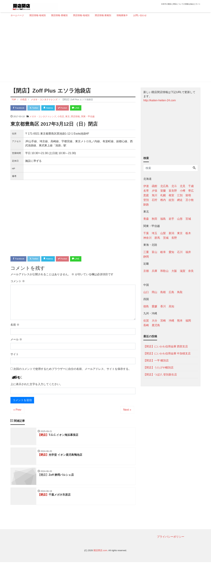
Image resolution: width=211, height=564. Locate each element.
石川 (180, 252)
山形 (180, 218)
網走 (180, 199)
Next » (127, 410)
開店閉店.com (100, 552)
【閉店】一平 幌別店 (156, 360)
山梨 (163, 233)
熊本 (180, 320)
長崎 (146, 325)
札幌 (163, 195)
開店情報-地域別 (37, 15)
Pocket (66, 108)
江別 (180, 195)
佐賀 (146, 320)
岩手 (171, 218)
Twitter (35, 108)
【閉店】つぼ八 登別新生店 (160, 374)
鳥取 (180, 292)
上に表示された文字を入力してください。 (36, 384)
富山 (154, 252)
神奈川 (147, 237)
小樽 (182, 190)
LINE (81, 108)
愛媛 (154, 306)
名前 (14, 325)
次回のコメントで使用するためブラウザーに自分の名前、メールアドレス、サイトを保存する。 (72, 369)
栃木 (188, 233)
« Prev (17, 410)
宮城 (188, 218)
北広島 (164, 186)
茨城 (166, 237)
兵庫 (154, 270)
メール (16, 340)
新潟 (171, 233)
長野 (174, 237)
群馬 (157, 237)
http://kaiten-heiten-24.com (159, 100)
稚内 (163, 199)
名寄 (146, 190)
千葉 (146, 233)
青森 (146, 218)
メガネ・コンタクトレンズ (42, 117)
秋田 (154, 218)
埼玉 (154, 233)
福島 (163, 218)
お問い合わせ (140, 15)
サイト (14, 354)
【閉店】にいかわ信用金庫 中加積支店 (167, 353)
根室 (171, 195)
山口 (146, 292)
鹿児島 (156, 325)
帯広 (191, 190)
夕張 (154, 190)
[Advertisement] (104, 51)
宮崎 (163, 320)
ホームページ (17, 15)
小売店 (60, 117)
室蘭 (163, 190)
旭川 (154, 195)
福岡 (188, 320)
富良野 (173, 190)
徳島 (146, 306)
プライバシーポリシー (170, 538)
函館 (154, 186)
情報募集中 (122, 15)
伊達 (146, 186)
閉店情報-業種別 (103, 15)
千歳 (191, 186)
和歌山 (164, 270)
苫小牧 (189, 199)
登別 (146, 199)
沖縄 (171, 320)
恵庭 (146, 195)
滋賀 (182, 270)
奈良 (191, 270)
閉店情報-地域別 (81, 15)
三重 (146, 252)
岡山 (154, 292)
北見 (182, 186)
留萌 (188, 195)
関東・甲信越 (88, 117)
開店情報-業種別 (59, 15)
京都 (146, 270)
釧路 (146, 204)
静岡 (146, 256)
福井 (188, 252)
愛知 (171, 252)
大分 (154, 320)
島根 (163, 292)
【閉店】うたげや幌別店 (158, 367)
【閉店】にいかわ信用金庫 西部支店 (165, 346)
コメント (17, 281)
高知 (171, 306)
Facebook (19, 108)
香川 (163, 306)
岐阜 (163, 252)
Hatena (51, 108)
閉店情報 (75, 117)
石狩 (154, 199)
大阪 (174, 270)
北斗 (174, 186)
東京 (67, 117)
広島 (171, 292)
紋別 (171, 199)
